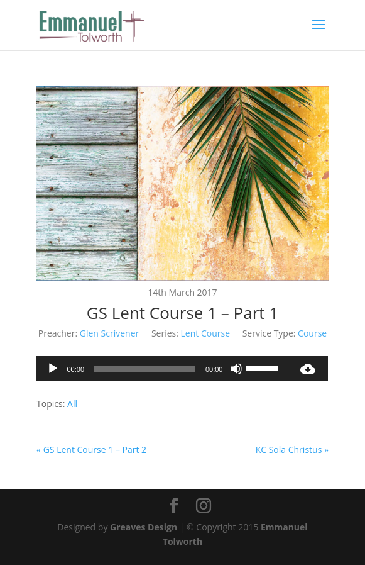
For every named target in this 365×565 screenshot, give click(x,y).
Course (312, 333)
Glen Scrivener (109, 333)
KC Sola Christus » (292, 450)
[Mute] (236, 368)
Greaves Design (143, 527)
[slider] (144, 369)
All (72, 404)
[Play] (52, 368)
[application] (162, 368)
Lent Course (205, 333)
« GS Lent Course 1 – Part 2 (91, 450)
